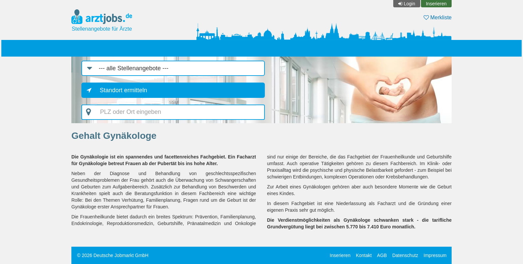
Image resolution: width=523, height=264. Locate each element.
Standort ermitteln (123, 90)
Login (409, 3)
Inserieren (436, 3)
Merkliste (438, 17)
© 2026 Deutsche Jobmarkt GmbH (112, 255)
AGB (382, 255)
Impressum (435, 255)
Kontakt (364, 255)
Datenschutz (405, 255)
